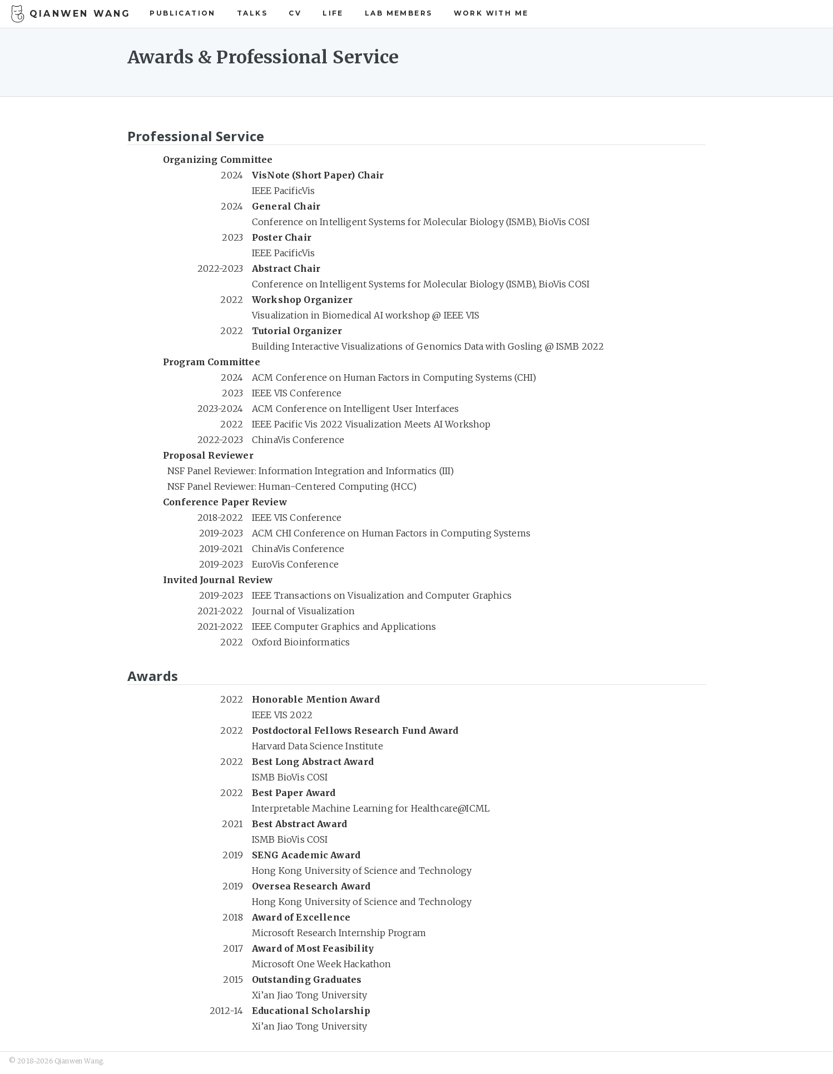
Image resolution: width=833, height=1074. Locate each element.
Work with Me (491, 13)
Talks (252, 13)
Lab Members (398, 13)
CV (295, 13)
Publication (182, 13)
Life (333, 13)
